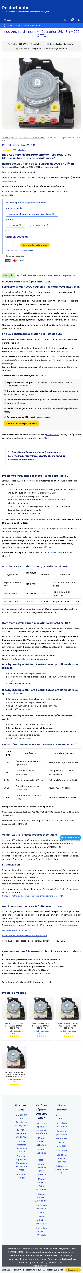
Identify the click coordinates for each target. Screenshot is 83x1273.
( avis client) (20, 150)
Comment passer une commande (61, 1134)
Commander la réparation (35, 245)
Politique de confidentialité (61, 1169)
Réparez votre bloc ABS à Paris (41, 1141)
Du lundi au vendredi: (22, 25)
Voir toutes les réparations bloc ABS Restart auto (24, 935)
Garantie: (9, 219)
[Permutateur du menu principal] (7, 20)
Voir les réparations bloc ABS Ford (17, 930)
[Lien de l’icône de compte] (79, 20)
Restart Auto (18, 7)
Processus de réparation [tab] (40, 275)
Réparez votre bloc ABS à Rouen (41, 1220)
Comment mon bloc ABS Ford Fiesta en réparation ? (32, 959)
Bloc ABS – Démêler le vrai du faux (21, 1133)
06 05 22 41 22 (8, 25)
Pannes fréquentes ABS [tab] (65, 275)
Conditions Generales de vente (62, 1158)
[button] (70, 837)
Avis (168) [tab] (21, 275)
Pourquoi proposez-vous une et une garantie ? (34, 966)
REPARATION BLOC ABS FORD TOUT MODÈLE (32, 138)
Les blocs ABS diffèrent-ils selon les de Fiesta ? (29, 963)
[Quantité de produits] (11, 245)
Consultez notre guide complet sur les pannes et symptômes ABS (32, 896)
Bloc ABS (14, 138)
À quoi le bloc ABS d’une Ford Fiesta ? (26, 970)
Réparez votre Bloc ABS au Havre (41, 1197)
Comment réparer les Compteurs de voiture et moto (21, 1163)
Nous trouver (62, 1150)
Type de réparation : (14, 208)
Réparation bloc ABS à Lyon (41, 1209)
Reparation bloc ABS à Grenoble (41, 1231)
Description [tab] (8, 275)
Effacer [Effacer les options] (7, 231)
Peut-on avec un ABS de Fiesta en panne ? (27, 973)
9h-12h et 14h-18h (35, 25)
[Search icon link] (65, 20)
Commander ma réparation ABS (21, 423)
